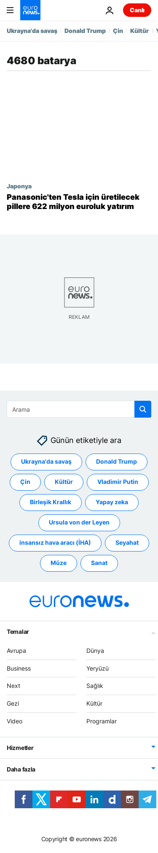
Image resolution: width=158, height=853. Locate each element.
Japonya (19, 185)
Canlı (137, 10)
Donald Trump (85, 30)
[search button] (142, 409)
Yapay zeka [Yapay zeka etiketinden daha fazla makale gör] (112, 502)
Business (19, 668)
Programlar (101, 721)
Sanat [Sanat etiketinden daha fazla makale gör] (99, 563)
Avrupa (16, 650)
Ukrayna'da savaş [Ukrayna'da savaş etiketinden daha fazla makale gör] (46, 461)
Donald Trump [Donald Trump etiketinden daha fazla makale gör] (116, 461)
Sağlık (94, 686)
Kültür (139, 30)
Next (13, 686)
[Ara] (79, 409)
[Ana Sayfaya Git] (30, 10)
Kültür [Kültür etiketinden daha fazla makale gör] (64, 482)
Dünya (95, 650)
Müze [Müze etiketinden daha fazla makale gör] (59, 563)
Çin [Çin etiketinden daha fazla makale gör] (25, 482)
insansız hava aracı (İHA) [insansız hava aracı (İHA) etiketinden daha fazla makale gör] (55, 542)
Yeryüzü (97, 668)
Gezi (13, 703)
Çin (118, 30)
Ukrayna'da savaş (32, 30)
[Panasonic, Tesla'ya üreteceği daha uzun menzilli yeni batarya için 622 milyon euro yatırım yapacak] (79, 202)
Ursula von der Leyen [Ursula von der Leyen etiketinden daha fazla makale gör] (79, 522)
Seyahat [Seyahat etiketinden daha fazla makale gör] (127, 542)
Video (14, 721)
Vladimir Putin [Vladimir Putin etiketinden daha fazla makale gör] (117, 482)
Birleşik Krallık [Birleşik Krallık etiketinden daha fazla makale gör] (50, 502)
